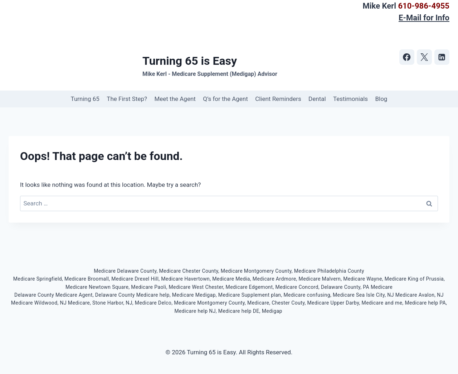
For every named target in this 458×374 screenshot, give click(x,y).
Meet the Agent (174, 98)
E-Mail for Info (424, 17)
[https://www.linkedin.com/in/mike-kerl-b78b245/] (442, 57)
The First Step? (127, 98)
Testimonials (350, 98)
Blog (381, 98)
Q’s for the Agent (225, 98)
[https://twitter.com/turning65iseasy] (424, 57)
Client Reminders (278, 98)
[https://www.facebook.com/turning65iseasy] (407, 57)
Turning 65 (85, 98)
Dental (317, 98)
